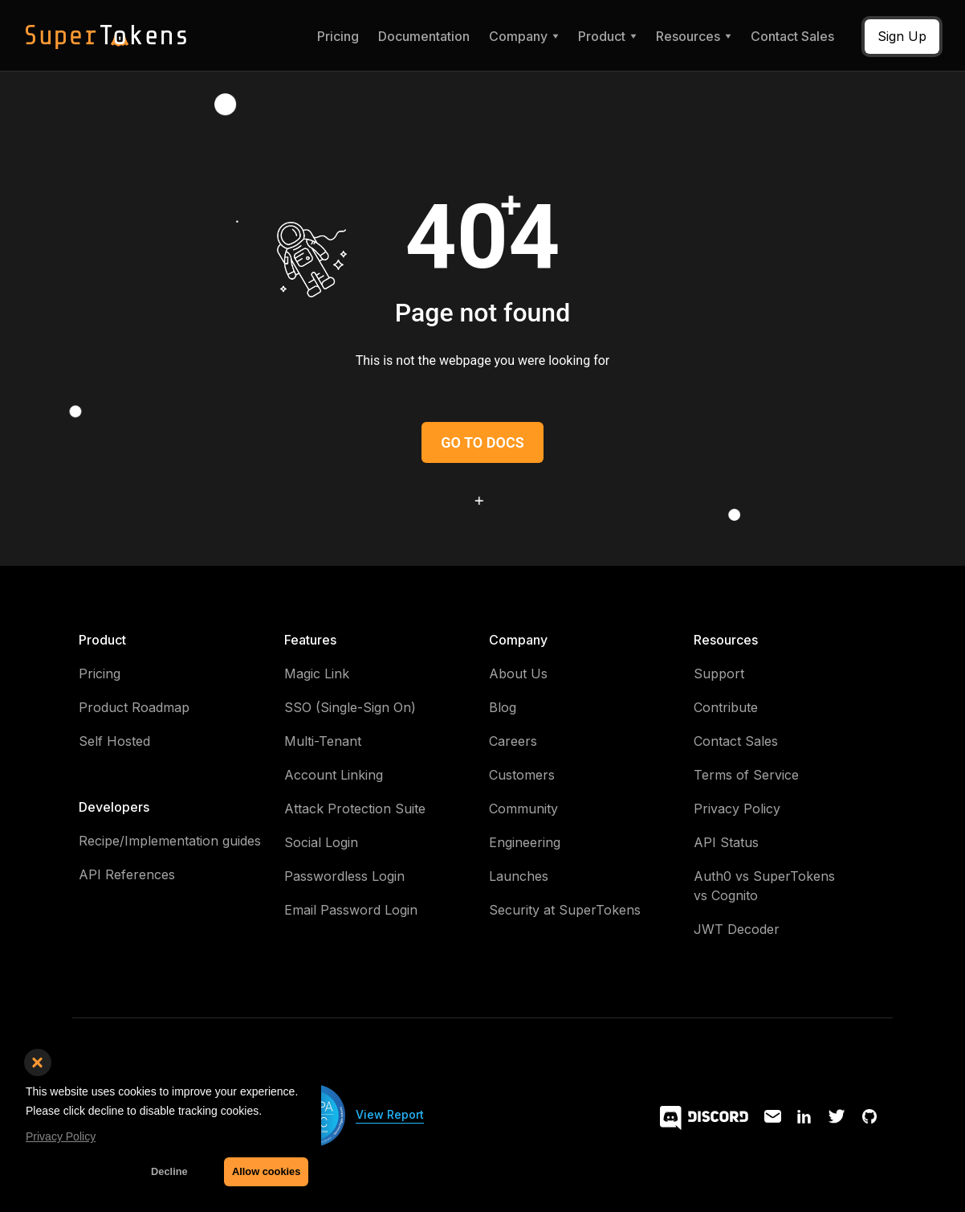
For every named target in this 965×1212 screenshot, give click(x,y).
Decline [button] (169, 1171)
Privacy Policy (737, 808)
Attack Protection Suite (354, 808)
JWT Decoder (737, 929)
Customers (522, 775)
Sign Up (901, 36)
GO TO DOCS (482, 442)
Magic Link (316, 673)
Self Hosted (114, 741)
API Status (726, 842)
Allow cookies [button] (266, 1171)
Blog (502, 707)
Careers (513, 741)
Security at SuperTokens (565, 910)
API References (127, 874)
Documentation (424, 36)
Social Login (321, 842)
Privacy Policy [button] (61, 1136)
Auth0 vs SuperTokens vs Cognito (764, 885)
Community (523, 808)
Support (719, 673)
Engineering (524, 842)
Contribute (726, 707)
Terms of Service (746, 775)
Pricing (338, 36)
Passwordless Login (344, 876)
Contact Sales (792, 36)
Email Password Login (350, 910)
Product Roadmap (134, 707)
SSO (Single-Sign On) (350, 707)
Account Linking (333, 775)
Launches (518, 876)
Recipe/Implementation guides (170, 841)
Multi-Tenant (322, 741)
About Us (518, 673)
